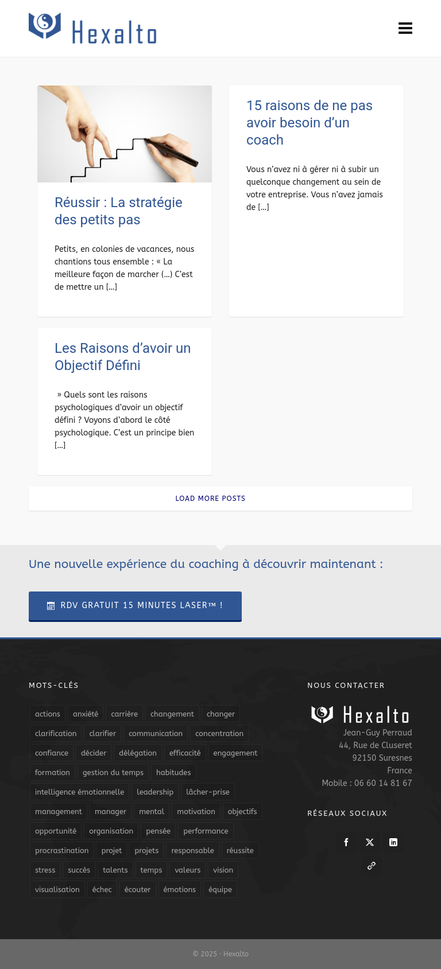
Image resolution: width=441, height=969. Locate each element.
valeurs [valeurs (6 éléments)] (187, 870)
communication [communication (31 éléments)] (156, 733)
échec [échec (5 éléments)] (102, 889)
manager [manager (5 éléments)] (110, 811)
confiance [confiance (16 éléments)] (51, 753)
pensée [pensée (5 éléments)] (158, 831)
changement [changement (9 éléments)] (172, 714)
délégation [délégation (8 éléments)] (138, 753)
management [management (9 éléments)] (58, 811)
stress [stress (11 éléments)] (45, 870)
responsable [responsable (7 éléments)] (192, 850)
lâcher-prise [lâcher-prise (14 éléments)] (208, 792)
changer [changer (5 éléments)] (221, 714)
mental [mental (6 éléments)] (151, 811)
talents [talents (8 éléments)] (115, 870)
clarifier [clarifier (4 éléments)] (102, 733)
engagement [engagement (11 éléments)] (236, 753)
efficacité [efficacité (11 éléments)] (185, 753)
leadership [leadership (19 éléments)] (155, 792)
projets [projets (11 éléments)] (146, 850)
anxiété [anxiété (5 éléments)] (85, 714)
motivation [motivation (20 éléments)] (196, 811)
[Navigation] (405, 28)
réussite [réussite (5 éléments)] (240, 850)
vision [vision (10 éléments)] (223, 870)
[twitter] (369, 842)
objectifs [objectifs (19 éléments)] (242, 811)
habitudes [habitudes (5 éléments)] (173, 772)
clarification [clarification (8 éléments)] (55, 733)
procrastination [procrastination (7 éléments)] (61, 850)
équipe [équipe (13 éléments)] (220, 889)
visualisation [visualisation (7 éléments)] (57, 889)
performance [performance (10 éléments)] (205, 831)
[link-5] (371, 865)
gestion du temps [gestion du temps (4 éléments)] (113, 772)
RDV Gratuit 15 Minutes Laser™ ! (135, 605)
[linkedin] (393, 842)
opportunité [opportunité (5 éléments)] (55, 831)
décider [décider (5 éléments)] (93, 753)
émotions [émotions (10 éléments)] (180, 889)
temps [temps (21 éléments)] (152, 870)
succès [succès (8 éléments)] (79, 870)
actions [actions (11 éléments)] (47, 714)
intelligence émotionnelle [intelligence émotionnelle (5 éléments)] (79, 792)
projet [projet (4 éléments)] (111, 850)
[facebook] (346, 842)
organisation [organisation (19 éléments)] (111, 831)
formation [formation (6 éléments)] (52, 772)
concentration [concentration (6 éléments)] (219, 733)
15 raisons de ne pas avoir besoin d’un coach (309, 123)
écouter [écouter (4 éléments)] (138, 889)
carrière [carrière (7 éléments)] (124, 714)
